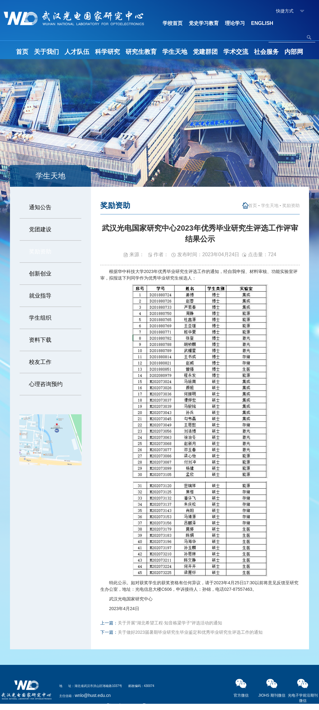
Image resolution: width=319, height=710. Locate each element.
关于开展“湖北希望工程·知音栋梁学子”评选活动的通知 (170, 622)
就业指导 (40, 296)
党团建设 (40, 229)
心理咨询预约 (46, 384)
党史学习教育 (204, 23)
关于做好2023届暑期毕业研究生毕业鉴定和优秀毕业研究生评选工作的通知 (190, 632)
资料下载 (40, 340)
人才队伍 (76, 51)
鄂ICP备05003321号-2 (128, 705)
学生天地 (174, 51)
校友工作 (40, 362)
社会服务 (266, 51)
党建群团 (205, 51)
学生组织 (40, 318)
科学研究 (107, 51)
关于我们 (46, 51)
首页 (22, 51)
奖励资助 (40, 251)
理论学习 (235, 23)
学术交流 (235, 51)
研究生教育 (141, 51)
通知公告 (40, 207)
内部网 (293, 51)
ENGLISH (262, 23)
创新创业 (40, 273)
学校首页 (173, 23)
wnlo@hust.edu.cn (93, 695)
